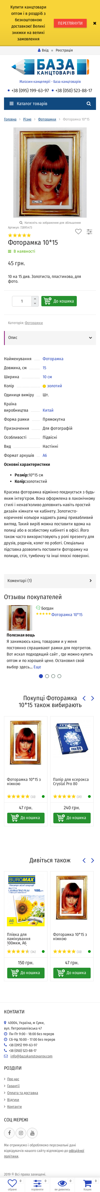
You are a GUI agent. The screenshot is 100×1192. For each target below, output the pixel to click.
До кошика (64, 301)
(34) (21, 952)
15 (44, 367)
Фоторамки (47, 119)
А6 (45, 455)
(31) (67, 797)
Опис (12, 337)
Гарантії (13, 1086)
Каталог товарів (28, 103)
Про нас (13, 1079)
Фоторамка (53, 358)
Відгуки (13, 1100)
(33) (21, 797)
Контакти (14, 1106)
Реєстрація (64, 50)
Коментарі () (19, 580)
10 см (47, 376)
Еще (37, 666)
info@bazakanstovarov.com (31, 1056)
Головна (10, 119)
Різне (27, 119)
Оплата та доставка (22, 1093)
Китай (48, 410)
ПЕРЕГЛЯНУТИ (70, 23)
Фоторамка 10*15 (66, 614)
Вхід (43, 50)
